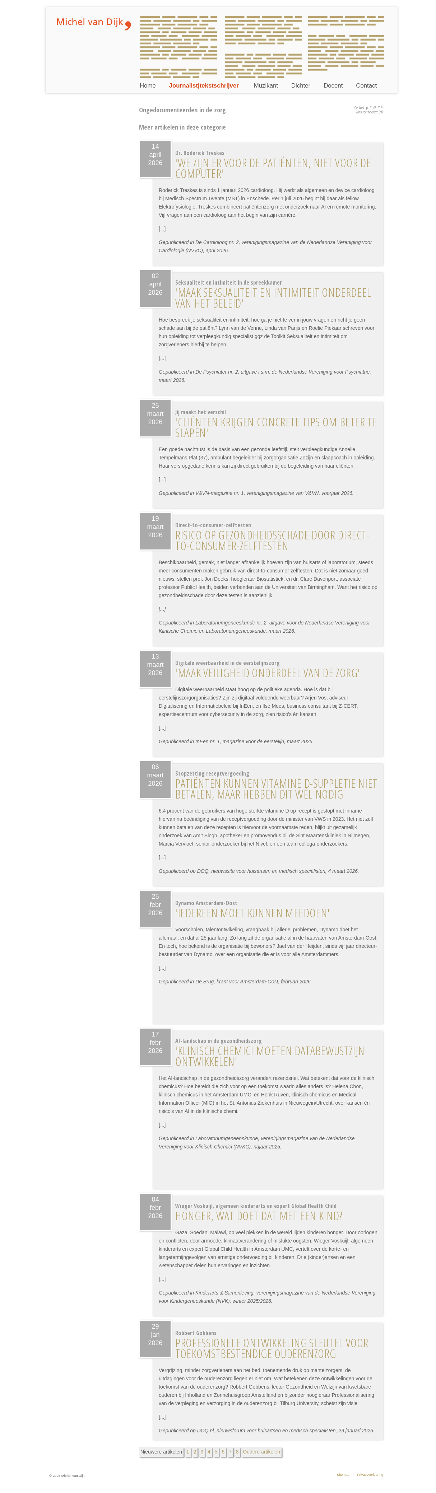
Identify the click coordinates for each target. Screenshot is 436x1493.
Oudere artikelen (261, 1452)
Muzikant (266, 85)
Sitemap (343, 1474)
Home (148, 85)
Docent (333, 85)
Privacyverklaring (370, 1474)
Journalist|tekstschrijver (204, 85)
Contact (366, 85)
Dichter (300, 85)
